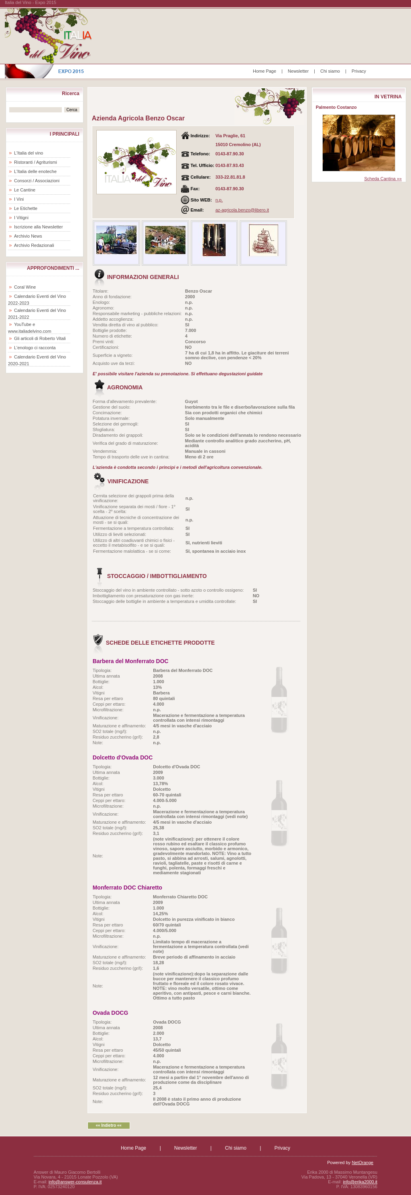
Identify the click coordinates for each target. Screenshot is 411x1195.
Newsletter (298, 71)
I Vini (19, 199)
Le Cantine (24, 189)
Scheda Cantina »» (383, 178)
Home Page (264, 71)
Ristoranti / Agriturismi (35, 162)
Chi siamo (330, 71)
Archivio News (28, 236)
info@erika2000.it (360, 1181)
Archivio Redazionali (34, 245)
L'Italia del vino (28, 153)
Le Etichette (25, 208)
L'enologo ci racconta (35, 347)
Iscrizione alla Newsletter (38, 226)
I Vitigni (21, 217)
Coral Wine (25, 287)
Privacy (359, 71)
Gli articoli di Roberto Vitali (40, 338)
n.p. (219, 199)
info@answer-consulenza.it (75, 1181)
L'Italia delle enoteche (35, 171)
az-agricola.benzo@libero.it (242, 210)
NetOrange (362, 1162)
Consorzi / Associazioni (36, 180)
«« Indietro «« (108, 1125)
